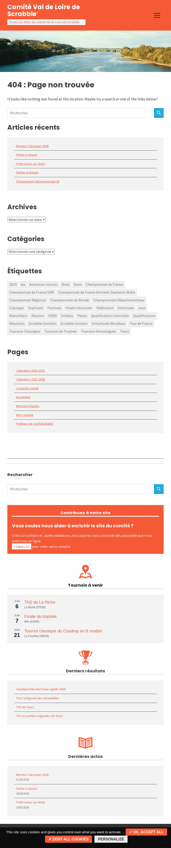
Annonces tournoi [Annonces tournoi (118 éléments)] (43, 284)
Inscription (23, 397)
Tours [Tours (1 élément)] (124, 331)
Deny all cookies (68, 839)
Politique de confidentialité (34, 424)
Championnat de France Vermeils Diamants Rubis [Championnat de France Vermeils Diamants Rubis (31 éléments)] (96, 292)
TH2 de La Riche (39, 602)
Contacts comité (27, 388)
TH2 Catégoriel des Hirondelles (37, 698)
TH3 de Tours (25, 707)
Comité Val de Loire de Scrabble (43, 10)
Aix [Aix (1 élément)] (23, 284)
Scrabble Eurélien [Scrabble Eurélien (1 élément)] (42, 323)
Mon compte (24, 415)
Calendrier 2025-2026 (30, 379)
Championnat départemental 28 (37, 181)
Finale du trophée (40, 616)
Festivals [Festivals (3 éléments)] (54, 308)
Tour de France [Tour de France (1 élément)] (140, 323)
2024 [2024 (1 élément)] (13, 284)
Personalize (111, 839)
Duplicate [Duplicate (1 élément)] (35, 308)
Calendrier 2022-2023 (30, 370)
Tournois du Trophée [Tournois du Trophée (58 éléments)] (60, 331)
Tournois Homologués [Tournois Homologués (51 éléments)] (98, 331)
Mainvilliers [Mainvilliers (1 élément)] (18, 315)
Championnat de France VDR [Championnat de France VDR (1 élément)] (31, 292)
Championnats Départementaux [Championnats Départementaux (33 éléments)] (118, 300)
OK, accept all (146, 832)
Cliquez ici (21, 546)
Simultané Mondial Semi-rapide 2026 (41, 689)
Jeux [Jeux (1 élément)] (141, 308)
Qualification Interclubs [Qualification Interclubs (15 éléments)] (110, 315)
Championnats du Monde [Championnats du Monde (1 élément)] (69, 300)
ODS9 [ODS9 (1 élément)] (52, 315)
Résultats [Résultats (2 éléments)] (17, 323)
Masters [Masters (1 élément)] (37, 315)
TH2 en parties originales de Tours (39, 716)
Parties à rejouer (27, 172)
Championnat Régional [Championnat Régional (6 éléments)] (27, 300)
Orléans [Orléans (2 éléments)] (67, 315)
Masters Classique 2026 (32, 146)
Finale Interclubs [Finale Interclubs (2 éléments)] (79, 308)
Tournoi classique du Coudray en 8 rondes (63, 631)
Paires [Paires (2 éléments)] (82, 315)
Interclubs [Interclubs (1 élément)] (126, 308)
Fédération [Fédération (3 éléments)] (105, 308)
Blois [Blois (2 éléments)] (66, 284)
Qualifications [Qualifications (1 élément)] (144, 315)
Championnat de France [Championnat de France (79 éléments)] (104, 284)
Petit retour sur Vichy (30, 164)
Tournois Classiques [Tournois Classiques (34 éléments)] (24, 331)
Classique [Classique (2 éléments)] (16, 308)
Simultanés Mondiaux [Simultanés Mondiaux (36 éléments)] (108, 323)
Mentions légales (28, 406)
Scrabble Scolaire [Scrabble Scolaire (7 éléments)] (74, 323)
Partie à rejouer (26, 155)
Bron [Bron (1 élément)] (78, 284)
